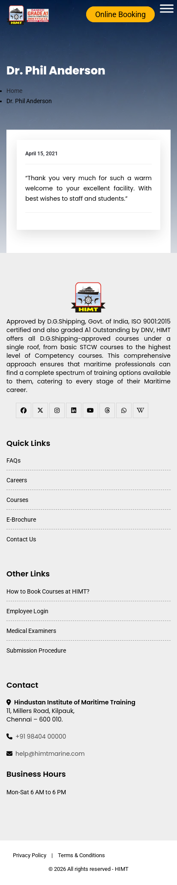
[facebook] (23, 410)
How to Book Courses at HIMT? (48, 591)
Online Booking (120, 14)
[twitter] (40, 410)
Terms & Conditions (81, 855)
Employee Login (27, 611)
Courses (17, 499)
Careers (16, 480)
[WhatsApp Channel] (124, 410)
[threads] (107, 410)
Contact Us (21, 539)
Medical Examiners (31, 630)
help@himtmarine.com (50, 753)
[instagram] (57, 410)
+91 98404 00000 (40, 736)
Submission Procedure (36, 650)
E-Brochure (21, 519)
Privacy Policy (29, 855)
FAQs (13, 460)
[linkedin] (73, 410)
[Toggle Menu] (167, 8)
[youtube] (90, 410)
